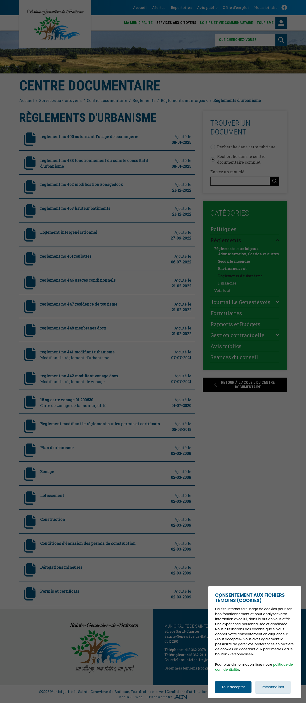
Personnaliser (273, 695)
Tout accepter (233, 695)
